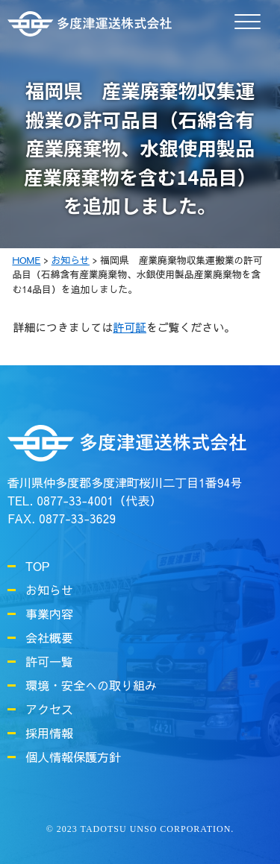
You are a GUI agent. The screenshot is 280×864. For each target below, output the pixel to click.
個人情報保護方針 (73, 756)
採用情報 (49, 733)
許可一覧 (49, 661)
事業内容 (49, 613)
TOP (37, 566)
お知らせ (49, 589)
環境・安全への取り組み (91, 685)
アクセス (49, 709)
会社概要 (49, 637)
